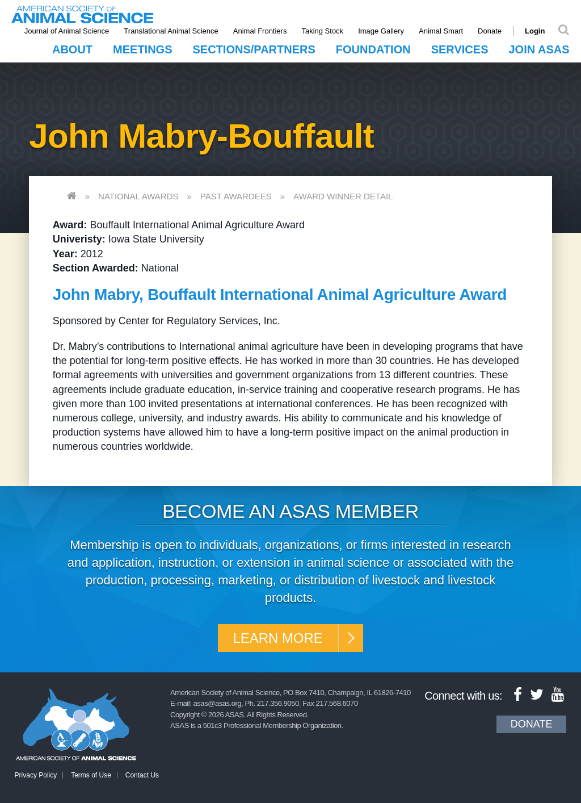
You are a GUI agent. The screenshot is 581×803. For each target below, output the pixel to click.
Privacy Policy (36, 775)
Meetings (142, 49)
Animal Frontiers (260, 31)
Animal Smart (441, 31)
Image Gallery (381, 31)
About (72, 49)
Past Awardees (236, 196)
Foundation (373, 49)
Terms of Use (91, 775)
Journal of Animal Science (67, 31)
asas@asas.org (217, 703)
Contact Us (142, 775)
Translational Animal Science (171, 31)
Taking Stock (323, 31)
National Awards (138, 196)
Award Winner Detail (343, 196)
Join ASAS (538, 49)
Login (535, 31)
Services (460, 49)
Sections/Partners (254, 49)
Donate (490, 31)
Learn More (278, 638)
